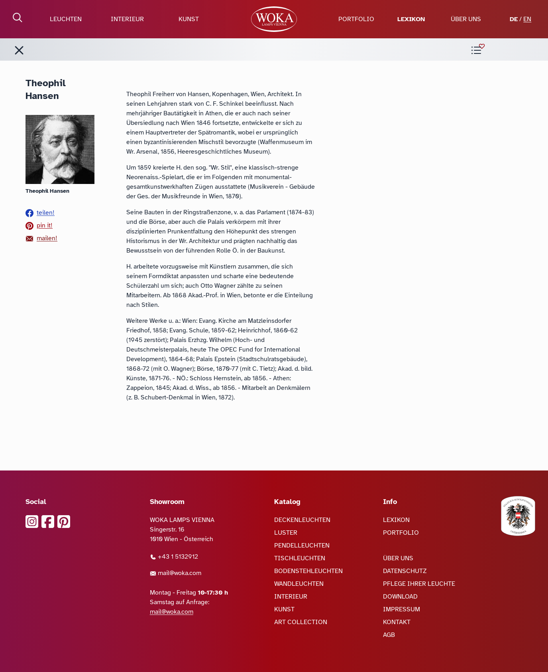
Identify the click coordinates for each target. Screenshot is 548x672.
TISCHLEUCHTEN (299, 558)
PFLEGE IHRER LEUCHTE (419, 584)
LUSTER (285, 533)
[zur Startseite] (274, 19)
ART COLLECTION (300, 622)
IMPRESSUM (401, 609)
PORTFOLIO (356, 19)
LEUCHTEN (66, 19)
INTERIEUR (127, 19)
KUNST (189, 19)
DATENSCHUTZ (405, 571)
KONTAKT (397, 622)
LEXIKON (411, 19)
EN (527, 19)
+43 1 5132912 (174, 557)
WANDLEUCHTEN (299, 584)
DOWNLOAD (400, 597)
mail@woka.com (175, 573)
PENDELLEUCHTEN (302, 545)
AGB (389, 635)
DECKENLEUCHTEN (302, 520)
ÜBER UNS (466, 19)
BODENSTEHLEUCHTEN (308, 571)
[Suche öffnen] (17, 17)
